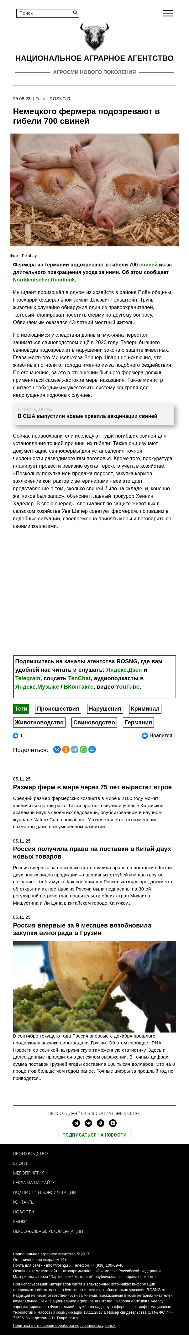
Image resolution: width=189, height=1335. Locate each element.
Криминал (145, 709)
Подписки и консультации (44, 1192)
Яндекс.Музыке (37, 687)
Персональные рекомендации (48, 1231)
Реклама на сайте (34, 1182)
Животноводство (39, 722)
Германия (138, 722)
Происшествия (58, 709)
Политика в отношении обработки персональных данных (64, 1325)
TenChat (79, 678)
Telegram (27, 678)
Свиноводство (94, 722)
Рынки (20, 1221)
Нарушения (105, 709)
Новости (23, 1212)
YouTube (127, 687)
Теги (21, 709)
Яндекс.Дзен (124, 670)
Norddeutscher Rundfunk (44, 279)
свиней (148, 264)
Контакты (24, 1202)
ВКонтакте (78, 687)
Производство (30, 1153)
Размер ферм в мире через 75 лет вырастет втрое (92, 787)
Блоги (20, 1163)
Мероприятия (29, 1173)
